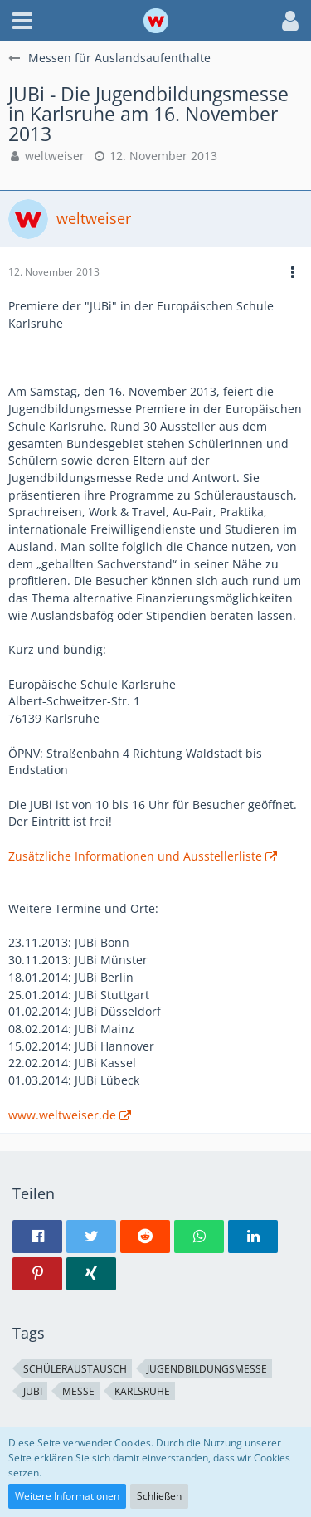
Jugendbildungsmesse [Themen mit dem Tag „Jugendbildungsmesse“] (207, 1369)
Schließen (159, 1496)
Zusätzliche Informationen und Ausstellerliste (135, 856)
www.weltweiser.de (62, 1115)
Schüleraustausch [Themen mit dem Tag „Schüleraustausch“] (75, 1369)
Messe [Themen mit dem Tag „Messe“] (78, 1391)
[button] (22, 20)
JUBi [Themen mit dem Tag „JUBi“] (32, 1391)
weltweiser (55, 155)
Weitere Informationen (67, 1496)
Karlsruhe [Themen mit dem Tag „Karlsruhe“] (142, 1391)
